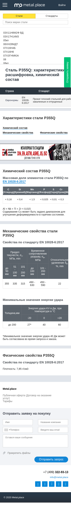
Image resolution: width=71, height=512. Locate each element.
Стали (19, 16)
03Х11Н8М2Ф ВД (13, 32)
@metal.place (59, 477)
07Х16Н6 (8, 51)
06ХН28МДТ (10, 44)
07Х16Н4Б (9, 48)
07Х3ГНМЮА (11, 55)
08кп (6, 63)
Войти (62, 5)
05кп (6, 40)
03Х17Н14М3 (11, 36)
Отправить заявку (67, 72)
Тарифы (7, 401)
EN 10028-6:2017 (25, 100)
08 (4, 59)
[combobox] (7, 430)
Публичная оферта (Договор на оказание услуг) (27, 397)
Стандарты (52, 16)
